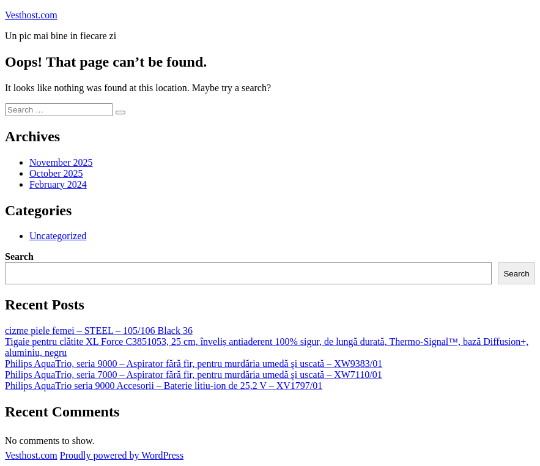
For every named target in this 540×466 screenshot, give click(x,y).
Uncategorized (57, 236)
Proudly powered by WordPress (121, 455)
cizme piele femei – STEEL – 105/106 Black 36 (99, 330)
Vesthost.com (31, 15)
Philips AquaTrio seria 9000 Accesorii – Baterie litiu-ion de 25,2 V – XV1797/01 (163, 385)
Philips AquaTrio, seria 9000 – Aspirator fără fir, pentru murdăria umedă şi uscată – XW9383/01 (193, 363)
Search (19, 256)
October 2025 (56, 173)
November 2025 (61, 162)
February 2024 (58, 184)
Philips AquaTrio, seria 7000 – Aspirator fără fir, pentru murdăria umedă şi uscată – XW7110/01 (193, 374)
